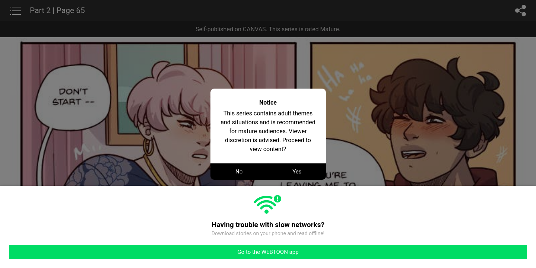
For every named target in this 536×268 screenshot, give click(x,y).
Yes (296, 171)
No (238, 171)
